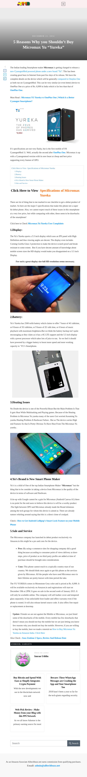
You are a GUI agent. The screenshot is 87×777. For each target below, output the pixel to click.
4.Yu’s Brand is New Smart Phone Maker (28, 180)
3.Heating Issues (20, 177)
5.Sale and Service (20, 183)
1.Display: (18, 171)
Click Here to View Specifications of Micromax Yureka (33, 168)
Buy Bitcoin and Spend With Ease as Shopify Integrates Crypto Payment (27, 680)
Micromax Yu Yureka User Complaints (46, 223)
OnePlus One (16, 90)
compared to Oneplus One (69, 79)
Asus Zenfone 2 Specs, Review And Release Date (44, 638)
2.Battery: (17, 174)
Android (16, 644)
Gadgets (27, 644)
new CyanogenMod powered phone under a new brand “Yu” (36, 71)
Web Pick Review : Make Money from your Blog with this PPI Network (27, 712)
